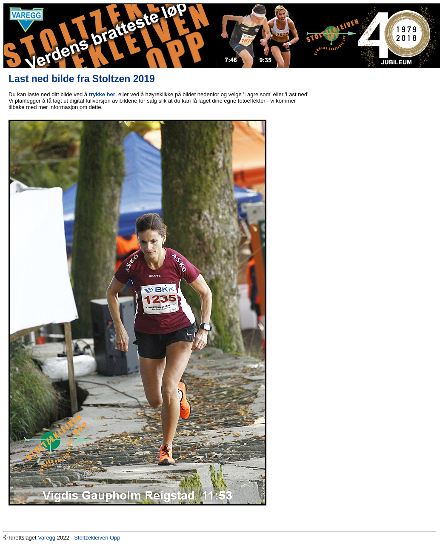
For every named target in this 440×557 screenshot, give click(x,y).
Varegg (46, 537)
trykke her (102, 94)
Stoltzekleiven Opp (97, 537)
